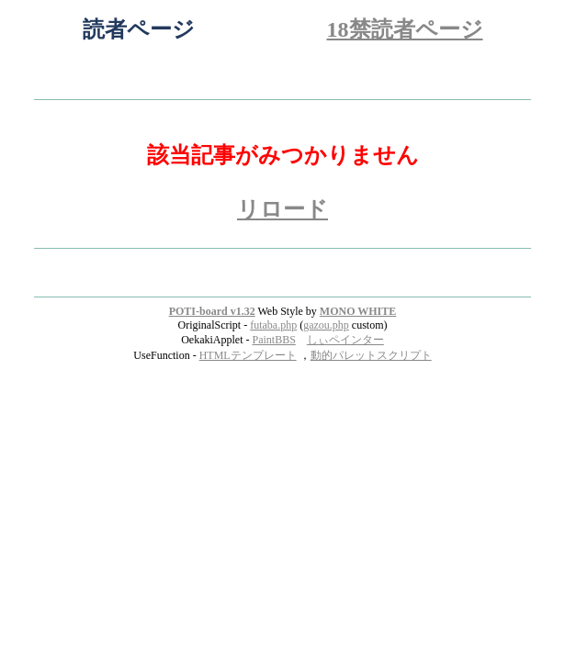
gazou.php (326, 325)
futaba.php (273, 325)
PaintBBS (273, 339)
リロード (282, 209)
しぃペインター (345, 339)
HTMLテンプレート (248, 355)
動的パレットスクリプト (371, 355)
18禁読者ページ (405, 29)
